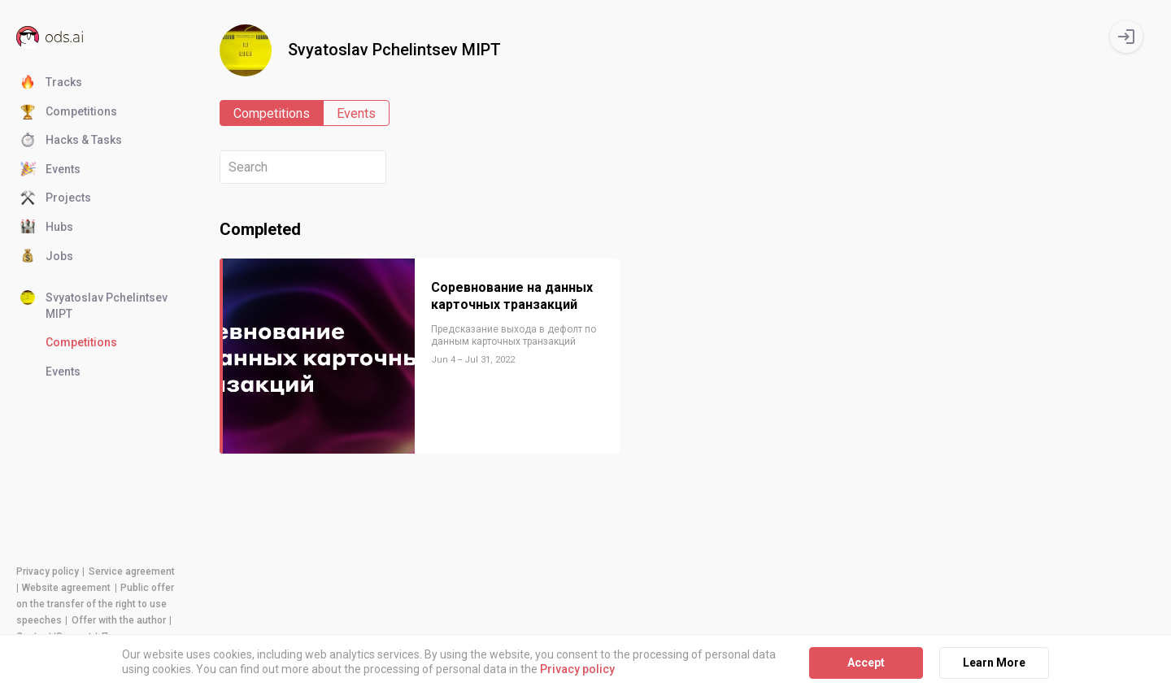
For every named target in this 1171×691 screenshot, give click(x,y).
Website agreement (66, 587)
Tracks (51, 83)
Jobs (46, 257)
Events (50, 170)
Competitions (68, 112)
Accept (866, 662)
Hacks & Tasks (71, 141)
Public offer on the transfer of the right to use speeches (95, 604)
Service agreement (132, 571)
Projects (55, 198)
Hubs (46, 227)
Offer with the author (119, 620)
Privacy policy (47, 571)
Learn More (994, 662)
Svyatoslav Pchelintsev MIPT (94, 305)
